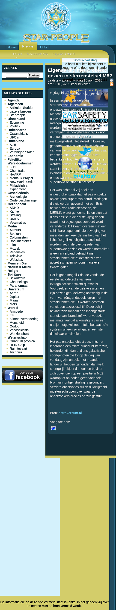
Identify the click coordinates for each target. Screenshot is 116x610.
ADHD (14, 208)
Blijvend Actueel (63, 54)
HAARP (15, 174)
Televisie (16, 256)
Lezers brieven (20, 111)
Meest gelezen (37, 54)
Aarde (14, 293)
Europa (15, 148)
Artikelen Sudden (22, 108)
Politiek (15, 126)
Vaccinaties (18, 222)
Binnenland (16, 119)
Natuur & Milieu (19, 267)
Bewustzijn (17, 278)
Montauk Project (21, 178)
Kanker (15, 211)
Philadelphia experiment (18, 187)
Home (11, 47)
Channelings (19, 282)
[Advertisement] (80, 497)
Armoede (16, 311)
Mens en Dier (18, 263)
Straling (15, 215)
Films (13, 245)
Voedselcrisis (19, 330)
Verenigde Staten (22, 152)
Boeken (15, 234)
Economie (17, 122)
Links (43, 47)
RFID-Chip (17, 345)
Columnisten (19, 237)
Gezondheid (17, 204)
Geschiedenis (18, 193)
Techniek (16, 352)
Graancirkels (19, 133)
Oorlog (14, 326)
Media (12, 226)
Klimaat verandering (24, 319)
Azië (13, 145)
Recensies (17, 252)
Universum (16, 289)
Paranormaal (19, 285)
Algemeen (15, 104)
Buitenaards (17, 130)
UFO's (14, 137)
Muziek (15, 248)
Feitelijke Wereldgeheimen (20, 161)
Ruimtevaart (18, 348)
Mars (13, 304)
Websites (16, 259)
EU (12, 315)
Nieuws (27, 46)
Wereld (13, 308)
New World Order (22, 182)
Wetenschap (17, 337)
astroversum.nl (70, 413)
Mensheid (17, 322)
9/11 (13, 167)
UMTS (14, 219)
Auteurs (15, 230)
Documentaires (20, 241)
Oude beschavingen (24, 200)
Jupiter (14, 297)
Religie (13, 271)
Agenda (13, 100)
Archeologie (18, 196)
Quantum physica (22, 341)
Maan (14, 300)
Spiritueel (15, 274)
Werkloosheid (19, 334)
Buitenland (16, 141)
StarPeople (18, 115)
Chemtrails (17, 171)
